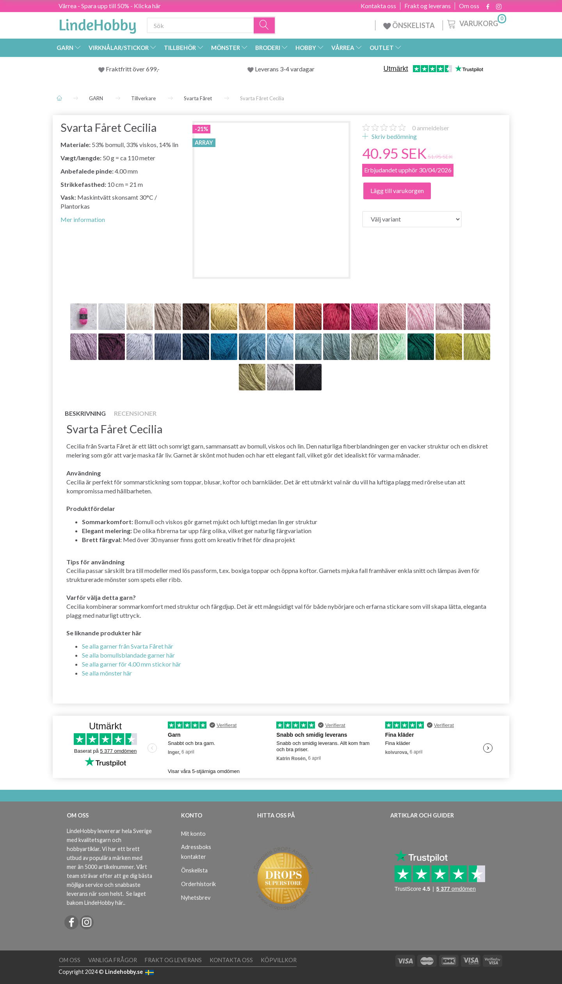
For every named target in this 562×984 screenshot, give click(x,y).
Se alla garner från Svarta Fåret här (127, 646)
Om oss (469, 5)
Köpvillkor (279, 960)
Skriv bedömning (393, 136)
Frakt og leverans (427, 5)
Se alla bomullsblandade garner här (128, 655)
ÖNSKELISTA (409, 25)
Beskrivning (85, 413)
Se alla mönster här (107, 673)
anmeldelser (430, 127)
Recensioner (135, 413)
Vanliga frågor (112, 960)
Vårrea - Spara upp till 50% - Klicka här (110, 5)
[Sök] (265, 25)
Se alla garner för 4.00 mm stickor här (131, 664)
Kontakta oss (378, 5)
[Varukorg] (476, 23)
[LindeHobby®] (98, 23)
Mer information (82, 219)
